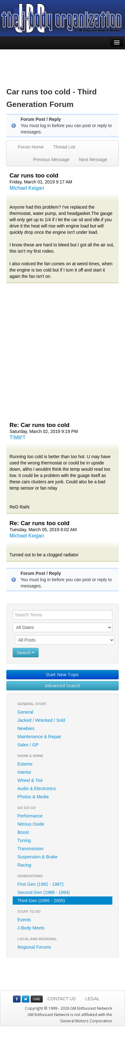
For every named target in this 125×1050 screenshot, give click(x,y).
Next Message (93, 159)
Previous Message (51, 159)
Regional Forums (34, 947)
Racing (24, 865)
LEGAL (92, 998)
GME (37, 999)
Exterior (25, 763)
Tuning (24, 840)
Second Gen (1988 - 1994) (43, 892)
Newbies (25, 728)
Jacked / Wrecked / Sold (41, 720)
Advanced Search (62, 685)
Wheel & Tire (30, 780)
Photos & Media (33, 796)
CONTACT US (61, 998)
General (25, 712)
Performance (30, 815)
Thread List (64, 146)
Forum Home (31, 146)
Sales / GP (28, 744)
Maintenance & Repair (39, 736)
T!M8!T (17, 437)
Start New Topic (62, 674)
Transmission (30, 848)
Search (25, 652)
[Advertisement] (62, 63)
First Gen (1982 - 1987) (40, 884)
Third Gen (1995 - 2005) (41, 900)
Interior (24, 772)
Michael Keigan (26, 188)
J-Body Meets (31, 927)
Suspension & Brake (37, 856)
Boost (23, 832)
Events (24, 919)
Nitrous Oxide (30, 824)
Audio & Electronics (36, 788)
